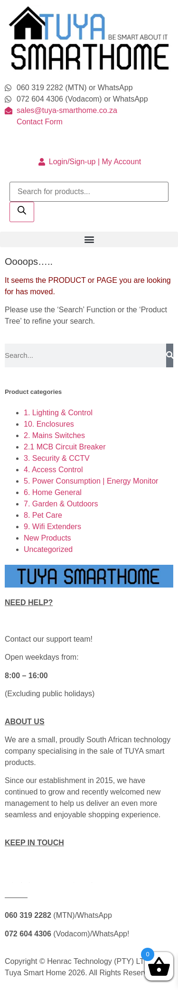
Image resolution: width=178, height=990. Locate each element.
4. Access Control (53, 470)
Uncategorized (48, 549)
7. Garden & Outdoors (61, 504)
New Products (47, 538)
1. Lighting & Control (58, 413)
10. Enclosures (49, 424)
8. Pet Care (43, 515)
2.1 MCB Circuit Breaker (65, 447)
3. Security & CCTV (57, 458)
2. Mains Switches (54, 435)
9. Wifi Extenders (52, 527)
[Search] (21, 212)
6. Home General (53, 492)
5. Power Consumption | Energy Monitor (91, 481)
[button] (89, 239)
